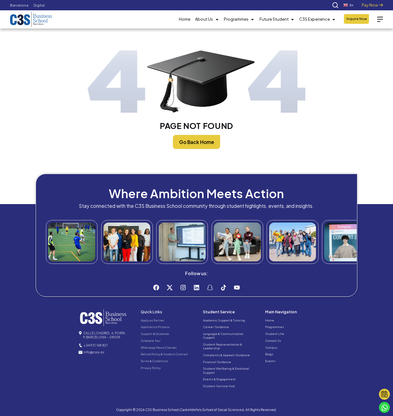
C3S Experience (317, 19)
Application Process (155, 327)
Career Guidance (216, 327)
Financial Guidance (217, 362)
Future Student (277, 19)
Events (270, 361)
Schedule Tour (151, 340)
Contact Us (273, 340)
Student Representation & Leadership (222, 346)
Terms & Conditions (154, 361)
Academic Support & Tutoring (224, 320)
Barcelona (19, 5)
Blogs (269, 354)
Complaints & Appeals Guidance (226, 355)
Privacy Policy (151, 368)
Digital (39, 5)
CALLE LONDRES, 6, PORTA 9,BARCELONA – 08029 (104, 335)
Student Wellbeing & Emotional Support (226, 370)
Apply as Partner (152, 320)
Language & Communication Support (223, 335)
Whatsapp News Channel (159, 347)
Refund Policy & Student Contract (164, 354)
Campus (271, 347)
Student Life (274, 334)
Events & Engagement (219, 379)
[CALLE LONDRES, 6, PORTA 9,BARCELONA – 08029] (80, 333)
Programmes (239, 19)
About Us (207, 19)
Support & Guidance (155, 334)
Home (184, 19)
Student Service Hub (219, 386)
